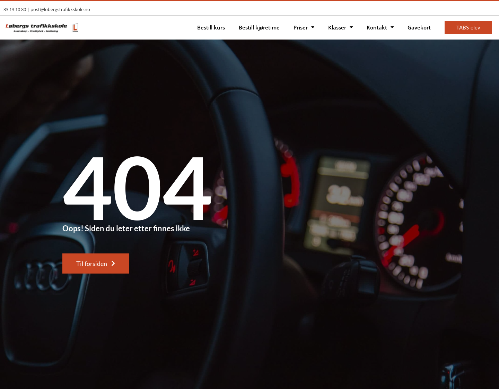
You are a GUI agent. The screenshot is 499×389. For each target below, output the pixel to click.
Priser (304, 27)
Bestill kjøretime (259, 27)
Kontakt (380, 27)
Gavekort (419, 27)
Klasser (340, 27)
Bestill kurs (211, 27)
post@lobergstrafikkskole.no (60, 9)
